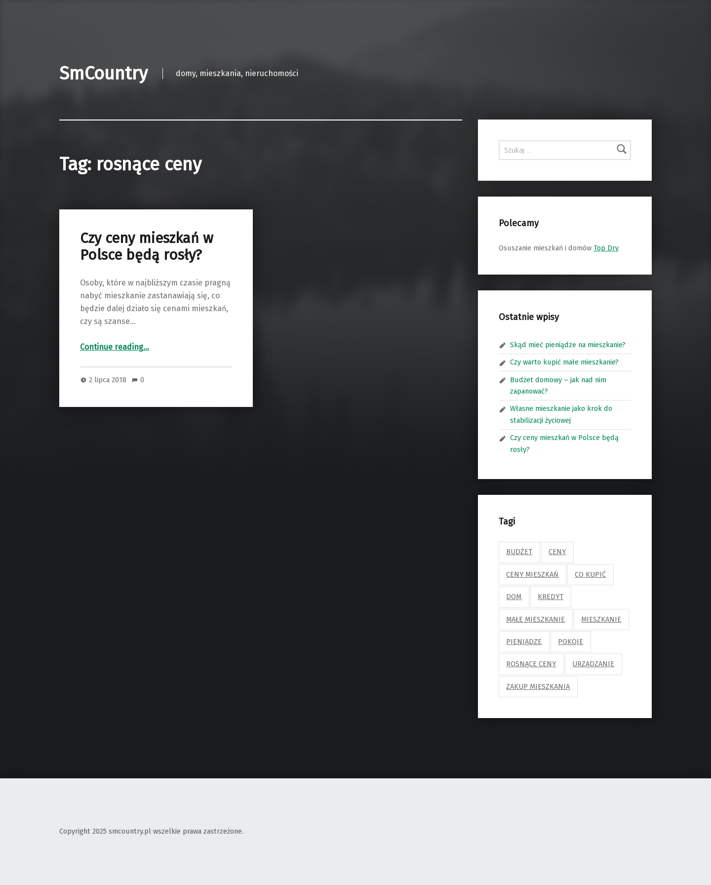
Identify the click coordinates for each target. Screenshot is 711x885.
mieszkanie (601, 619)
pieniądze (524, 641)
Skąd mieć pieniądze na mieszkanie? (568, 344)
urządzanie (593, 663)
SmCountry (103, 73)
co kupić (590, 574)
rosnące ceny (531, 663)
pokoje (570, 641)
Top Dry (606, 247)
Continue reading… (114, 347)
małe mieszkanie (535, 619)
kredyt (550, 596)
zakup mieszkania (538, 686)
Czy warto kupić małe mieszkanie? (564, 362)
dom (513, 596)
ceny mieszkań (532, 574)
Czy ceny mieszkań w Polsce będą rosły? (146, 247)
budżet (519, 551)
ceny (557, 551)
